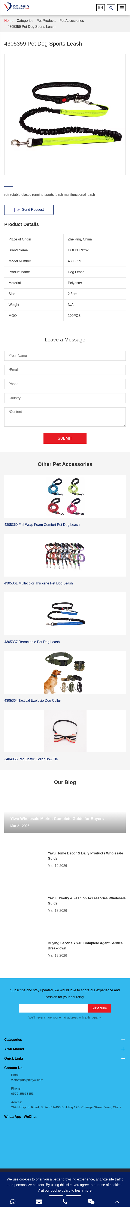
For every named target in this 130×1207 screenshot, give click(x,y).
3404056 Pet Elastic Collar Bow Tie (31, 759)
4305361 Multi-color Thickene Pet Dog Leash (38, 583)
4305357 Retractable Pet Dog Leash (32, 642)
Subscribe (99, 1008)
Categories (25, 20)
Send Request (29, 210)
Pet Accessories (72, 20)
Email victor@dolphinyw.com (27, 1077)
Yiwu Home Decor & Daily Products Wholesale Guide (85, 855)
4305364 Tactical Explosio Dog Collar (32, 700)
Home (8, 20)
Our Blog (65, 782)
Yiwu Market (65, 1049)
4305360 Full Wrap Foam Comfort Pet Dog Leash (42, 524)
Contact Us (13, 1068)
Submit (65, 438)
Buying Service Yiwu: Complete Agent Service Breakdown (85, 945)
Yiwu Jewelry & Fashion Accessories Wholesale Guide (87, 900)
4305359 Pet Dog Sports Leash (31, 26)
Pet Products (46, 20)
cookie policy (60, 1190)
